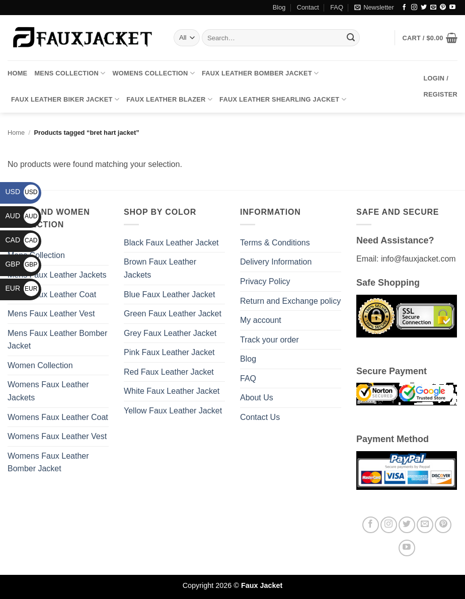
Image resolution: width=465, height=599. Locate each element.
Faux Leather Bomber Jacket (260, 73)
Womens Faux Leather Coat (58, 417)
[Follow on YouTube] (452, 7)
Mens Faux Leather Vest (51, 313)
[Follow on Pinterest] (443, 7)
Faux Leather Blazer (169, 99)
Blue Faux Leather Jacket (169, 294)
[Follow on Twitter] (424, 7)
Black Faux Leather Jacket (171, 242)
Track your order (269, 339)
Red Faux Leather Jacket (169, 372)
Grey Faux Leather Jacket (170, 333)
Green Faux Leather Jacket (172, 313)
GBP (22, 264)
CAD (22, 240)
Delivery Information (276, 262)
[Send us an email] (433, 7)
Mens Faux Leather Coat (52, 294)
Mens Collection (69, 73)
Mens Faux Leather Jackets (57, 275)
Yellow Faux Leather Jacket (173, 410)
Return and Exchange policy (290, 301)
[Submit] (350, 37)
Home (17, 73)
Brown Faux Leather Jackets (160, 268)
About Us (256, 397)
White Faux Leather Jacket (171, 391)
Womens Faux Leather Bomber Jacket (48, 462)
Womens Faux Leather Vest (57, 436)
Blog (279, 7)
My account (260, 320)
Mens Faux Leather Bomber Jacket (57, 340)
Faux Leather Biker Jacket (65, 99)
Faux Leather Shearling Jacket (282, 99)
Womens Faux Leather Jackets (48, 391)
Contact (308, 7)
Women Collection (40, 365)
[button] (374, 7)
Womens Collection (153, 73)
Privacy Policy (265, 281)
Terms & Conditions (275, 242)
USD (22, 192)
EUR (22, 288)
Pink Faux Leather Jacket (169, 352)
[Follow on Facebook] (404, 7)
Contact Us (260, 417)
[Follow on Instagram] (414, 7)
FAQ (336, 7)
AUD (22, 216)
